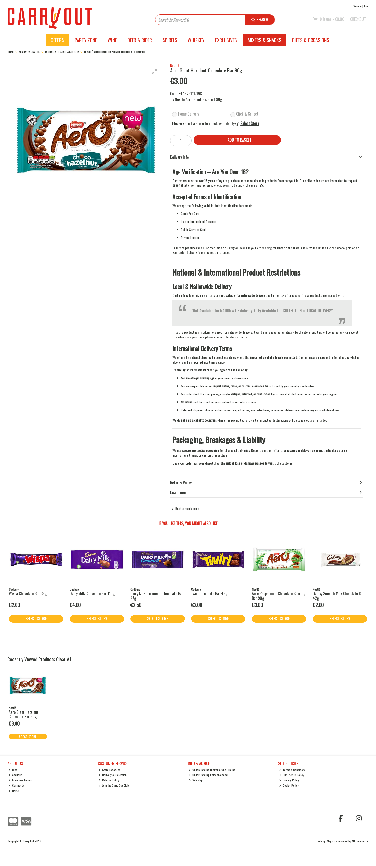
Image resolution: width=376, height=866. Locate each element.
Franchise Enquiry (20, 780)
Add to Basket (237, 140)
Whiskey (196, 40)
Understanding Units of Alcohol (208, 775)
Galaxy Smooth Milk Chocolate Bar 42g (338, 596)
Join (366, 6)
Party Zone (86, 40)
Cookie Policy (289, 785)
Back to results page (187, 508)
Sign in (357, 6)
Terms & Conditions (292, 770)
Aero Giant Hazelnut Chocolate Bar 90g (23, 714)
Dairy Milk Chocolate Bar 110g (92, 593)
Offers (57, 40)
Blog (12, 770)
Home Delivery (188, 114)
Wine (112, 40)
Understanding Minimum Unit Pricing (212, 770)
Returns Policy (109, 780)
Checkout (358, 19)
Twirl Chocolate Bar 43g (209, 593)
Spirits (170, 40)
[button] (154, 71)
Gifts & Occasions (310, 40)
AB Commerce (360, 841)
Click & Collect (247, 114)
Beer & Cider (139, 40)
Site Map (196, 780)
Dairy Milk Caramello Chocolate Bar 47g (156, 596)
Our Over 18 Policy (291, 775)
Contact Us (16, 785)
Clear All (63, 659)
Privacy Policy (289, 780)
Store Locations (109, 770)
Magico (331, 841)
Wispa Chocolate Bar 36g (28, 593)
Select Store (249, 123)
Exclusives (226, 40)
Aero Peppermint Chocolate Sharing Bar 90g (278, 596)
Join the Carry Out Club (114, 785)
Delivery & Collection (113, 775)
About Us (15, 775)
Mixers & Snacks (264, 40)
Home (13, 791)
